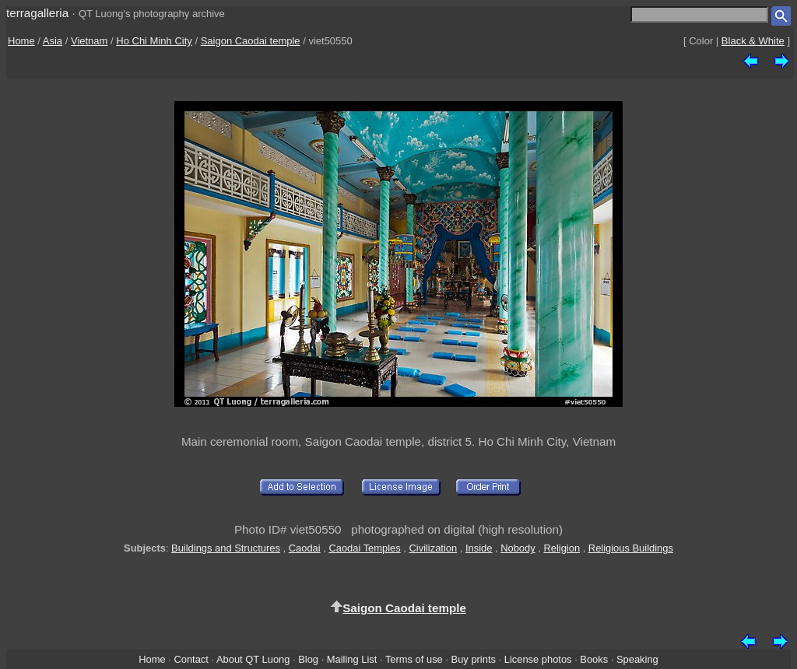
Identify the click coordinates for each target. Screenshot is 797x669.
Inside (478, 548)
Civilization (433, 548)
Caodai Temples (364, 548)
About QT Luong (253, 659)
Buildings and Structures (225, 548)
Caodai (305, 548)
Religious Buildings (630, 548)
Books (594, 659)
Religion (561, 548)
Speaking (637, 659)
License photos (538, 659)
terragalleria (37, 12)
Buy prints (473, 659)
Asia (52, 41)
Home (21, 41)
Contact (191, 659)
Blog (308, 659)
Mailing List (352, 659)
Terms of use (414, 659)
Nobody (517, 548)
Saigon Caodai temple (250, 41)
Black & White (753, 41)
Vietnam (89, 41)
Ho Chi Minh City (154, 41)
